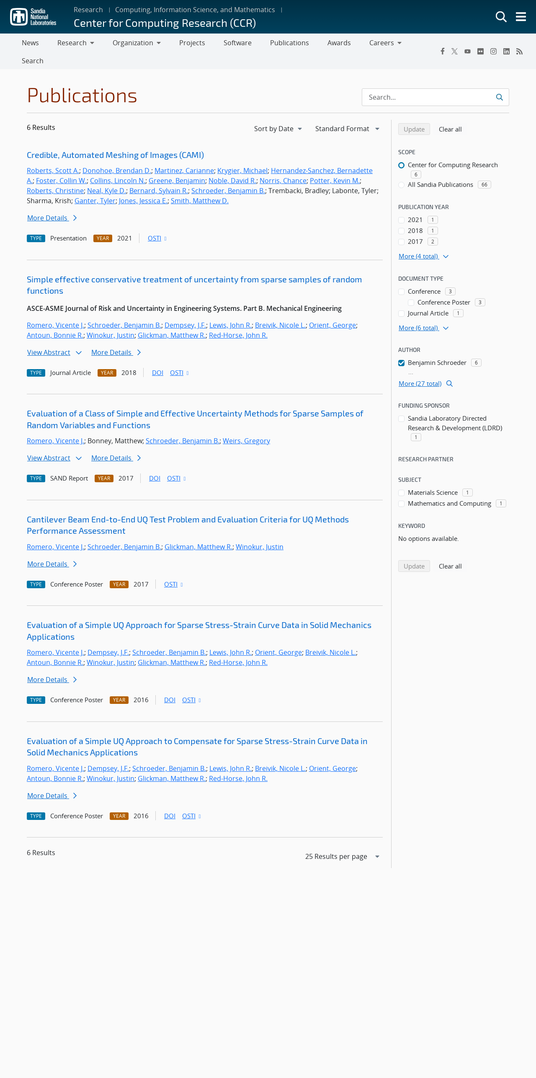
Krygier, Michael (242, 154)
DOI (157, 356)
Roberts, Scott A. (53, 154)
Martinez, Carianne (184, 154)
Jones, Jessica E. (143, 184)
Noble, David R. (232, 164)
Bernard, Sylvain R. (158, 174)
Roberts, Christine (55, 174)
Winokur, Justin (110, 318)
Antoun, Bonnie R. (55, 318)
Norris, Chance (283, 164)
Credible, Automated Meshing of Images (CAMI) (115, 138)
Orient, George (332, 308)
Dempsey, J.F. (185, 308)
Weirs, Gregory (246, 424)
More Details (52, 202)
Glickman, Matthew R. (172, 318)
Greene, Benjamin (177, 164)
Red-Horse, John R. (238, 318)
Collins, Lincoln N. (117, 164)
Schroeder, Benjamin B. (228, 174)
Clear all (453, 112)
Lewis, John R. (230, 308)
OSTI (158, 222)
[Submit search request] (499, 81)
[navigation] (279, 112)
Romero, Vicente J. (55, 308)
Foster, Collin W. (61, 164)
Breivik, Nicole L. (280, 308)
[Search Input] (435, 81)
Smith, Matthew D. (200, 184)
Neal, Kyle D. (106, 174)
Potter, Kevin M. (335, 164)
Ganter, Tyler (95, 184)
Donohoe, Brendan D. (116, 154)
